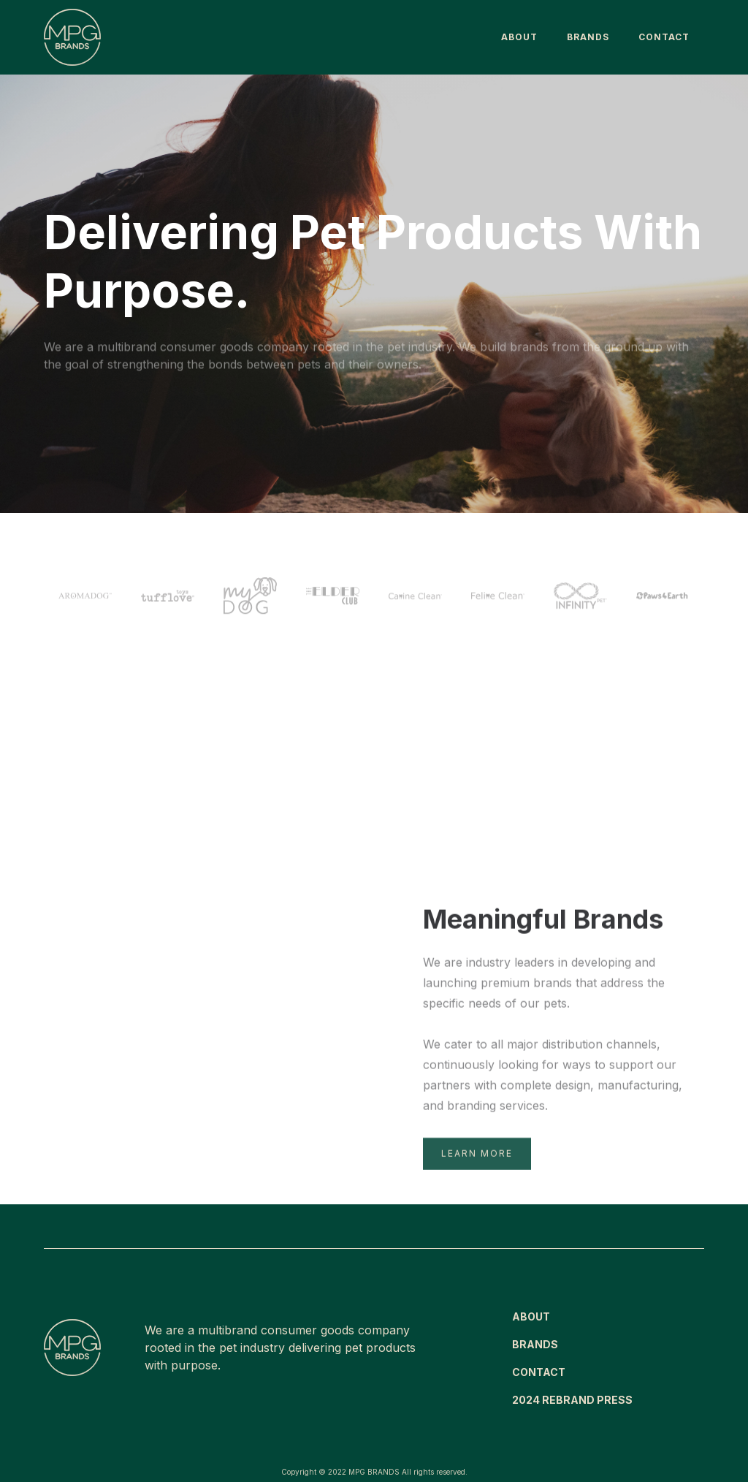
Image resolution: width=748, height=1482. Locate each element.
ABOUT (531, 1316)
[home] (72, 37)
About (519, 36)
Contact (664, 36)
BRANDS (588, 36)
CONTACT (538, 1372)
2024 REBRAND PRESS (572, 1400)
